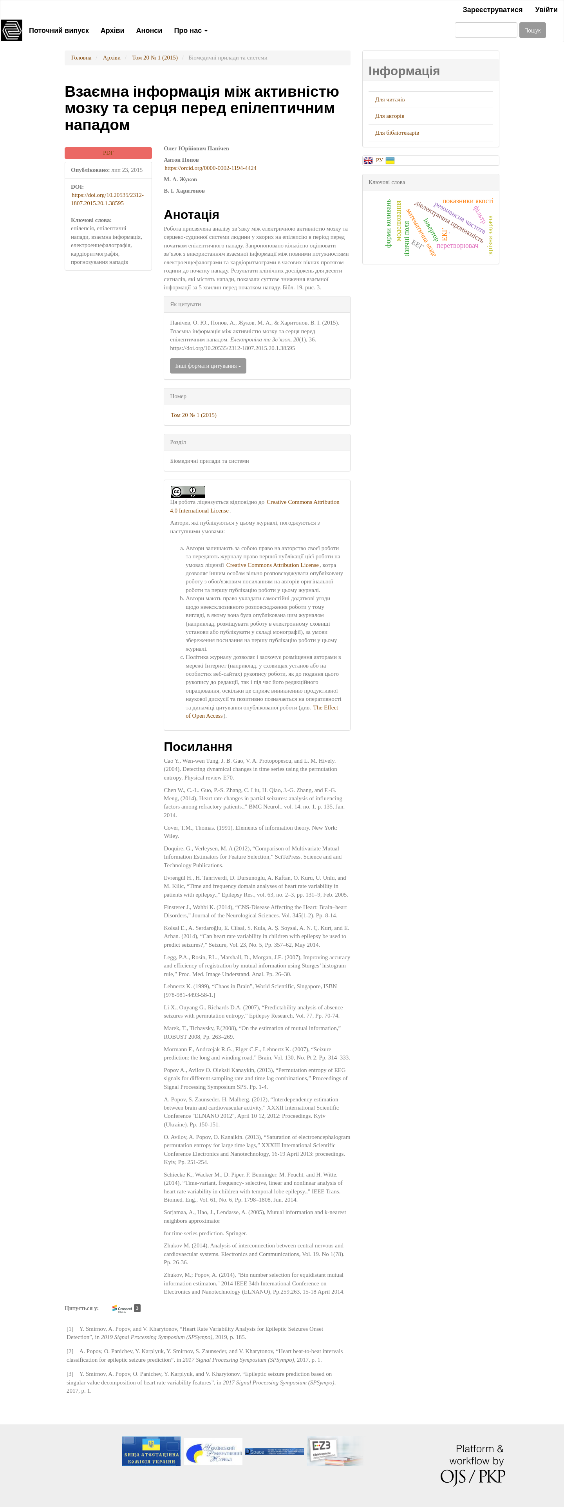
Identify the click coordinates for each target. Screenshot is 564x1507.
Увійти (546, 9)
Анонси (149, 30)
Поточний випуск (59, 30)
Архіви (113, 30)
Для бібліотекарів (397, 133)
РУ (380, 160)
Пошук (532, 30)
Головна (81, 57)
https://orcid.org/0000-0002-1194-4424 (210, 168)
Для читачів (390, 99)
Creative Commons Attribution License (272, 565)
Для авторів (389, 116)
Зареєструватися (492, 9)
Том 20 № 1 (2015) (155, 57)
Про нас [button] (191, 30)
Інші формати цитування (208, 366)
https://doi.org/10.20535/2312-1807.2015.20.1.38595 (107, 199)
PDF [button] (108, 153)
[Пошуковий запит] (486, 30)
